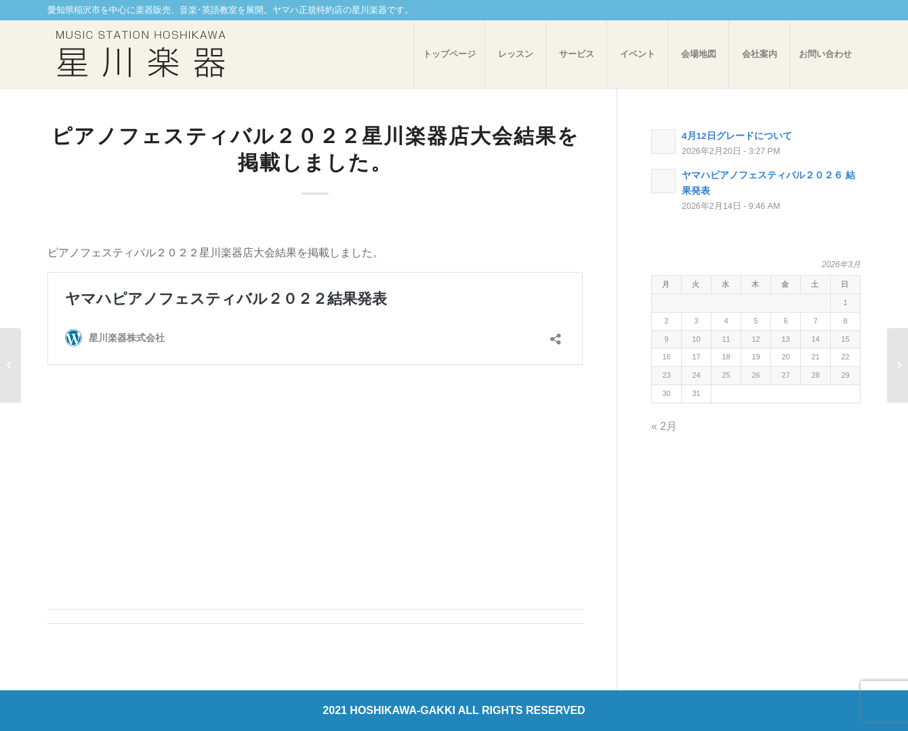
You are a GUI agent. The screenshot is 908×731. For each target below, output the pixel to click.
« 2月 (664, 426)
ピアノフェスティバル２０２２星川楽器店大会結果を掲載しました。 (315, 148)
